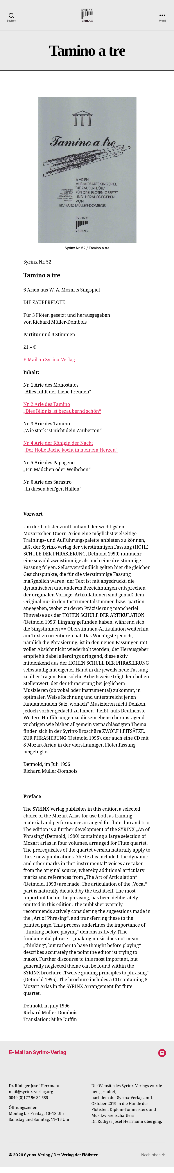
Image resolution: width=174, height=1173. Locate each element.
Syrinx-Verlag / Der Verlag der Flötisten (61, 1160)
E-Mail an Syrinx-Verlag (49, 366)
